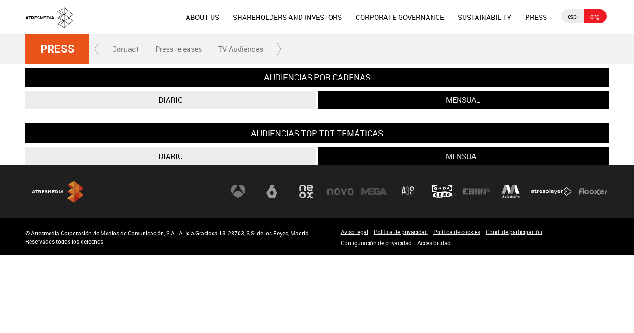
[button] (96, 49)
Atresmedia (57, 191)
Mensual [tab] (463, 100)
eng (595, 16)
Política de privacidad (401, 231)
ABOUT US (202, 17)
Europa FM (476, 191)
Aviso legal (354, 231)
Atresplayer (551, 191)
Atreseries (408, 191)
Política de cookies (456, 231)
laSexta (272, 191)
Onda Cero (442, 191)
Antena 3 (238, 191)
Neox (306, 191)
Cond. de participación (514, 231)
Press (57, 49)
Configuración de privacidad (376, 243)
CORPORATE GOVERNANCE (400, 17)
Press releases (178, 49)
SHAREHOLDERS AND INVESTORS (287, 17)
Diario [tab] (170, 100)
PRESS (536, 17)
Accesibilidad (434, 243)
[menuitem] (202, 17)
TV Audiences (240, 49)
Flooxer (593, 191)
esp (572, 16)
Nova (340, 191)
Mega (374, 191)
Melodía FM (511, 191)
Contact (125, 49)
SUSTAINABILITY (484, 17)
